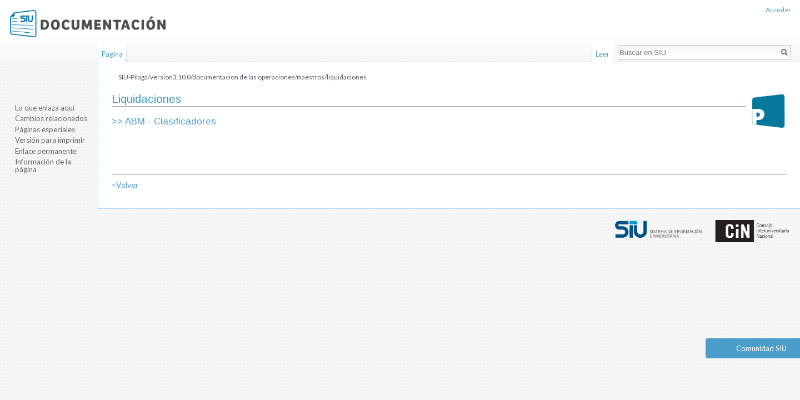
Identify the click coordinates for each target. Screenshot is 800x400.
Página (112, 53)
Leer (602, 53)
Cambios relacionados (51, 118)
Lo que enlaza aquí (44, 107)
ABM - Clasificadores (170, 121)
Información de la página (43, 165)
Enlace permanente (46, 151)
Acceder (778, 10)
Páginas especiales (45, 129)
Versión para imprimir (50, 140)
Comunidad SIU (761, 348)
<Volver (125, 184)
